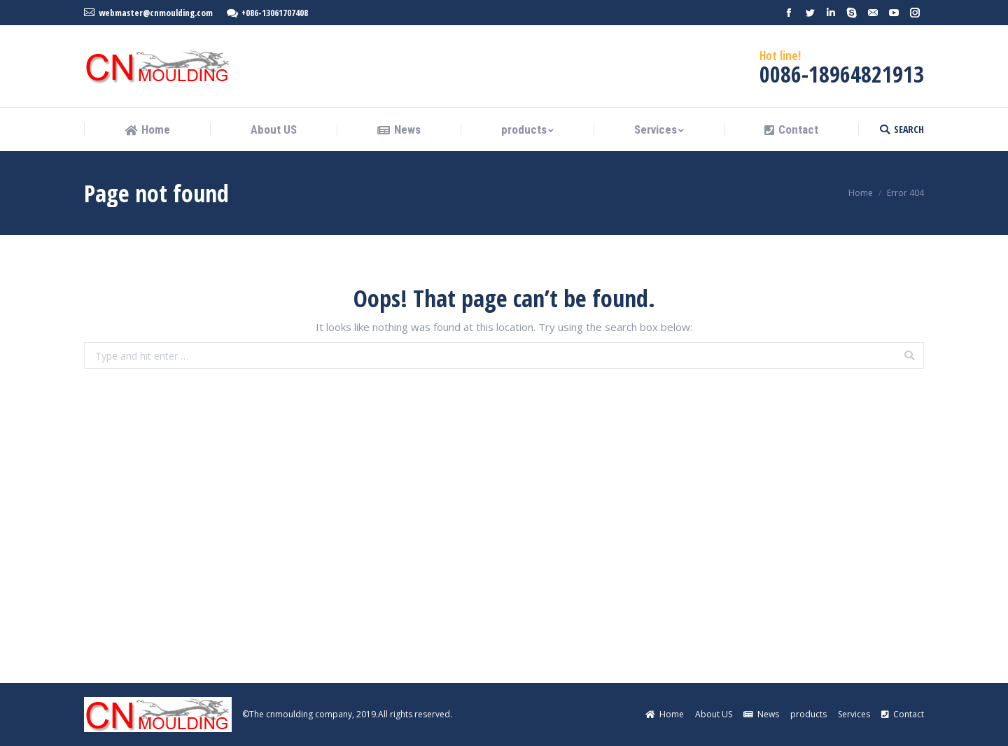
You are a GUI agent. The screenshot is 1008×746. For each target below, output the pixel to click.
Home (860, 193)
